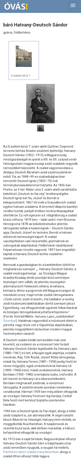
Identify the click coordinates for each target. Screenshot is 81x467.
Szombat (9, 320)
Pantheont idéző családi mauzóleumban (31, 452)
